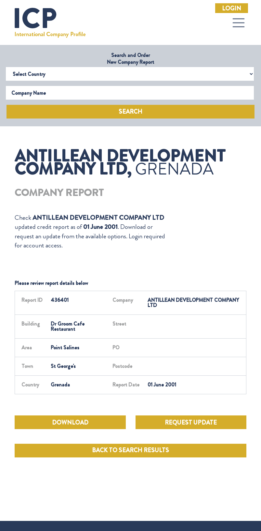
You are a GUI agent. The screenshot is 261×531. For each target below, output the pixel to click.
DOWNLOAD (70, 422)
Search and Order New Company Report (130, 58)
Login (231, 8)
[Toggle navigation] (238, 23)
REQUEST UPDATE (191, 422)
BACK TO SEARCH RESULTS (130, 450)
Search (130, 111)
